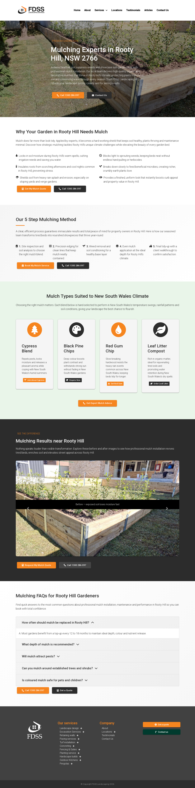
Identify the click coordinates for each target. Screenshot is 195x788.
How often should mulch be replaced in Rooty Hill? (58, 622)
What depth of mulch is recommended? (50, 644)
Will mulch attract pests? (41, 656)
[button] (77, 10)
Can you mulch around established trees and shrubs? (60, 668)
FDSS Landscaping (100, 784)
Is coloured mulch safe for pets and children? (55, 680)
